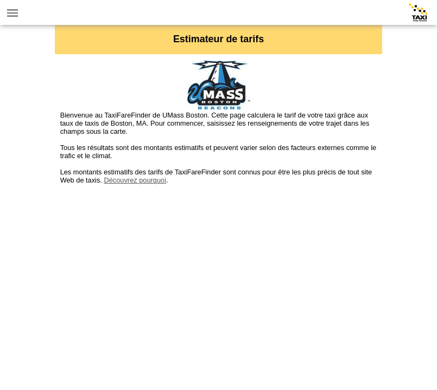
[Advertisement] (219, 260)
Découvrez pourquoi (135, 180)
